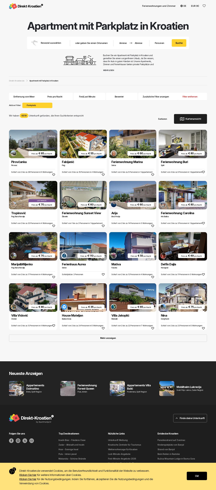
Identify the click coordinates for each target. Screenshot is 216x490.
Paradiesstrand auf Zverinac (171, 440)
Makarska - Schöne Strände (72, 458)
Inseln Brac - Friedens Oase (72, 440)
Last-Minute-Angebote (119, 454)
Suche (179, 42)
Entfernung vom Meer (26, 96)
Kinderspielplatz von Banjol (171, 444)
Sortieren (163, 119)
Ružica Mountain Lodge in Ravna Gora (176, 458)
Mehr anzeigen (108, 338)
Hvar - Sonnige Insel (68, 449)
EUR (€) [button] (195, 5)
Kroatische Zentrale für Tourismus (124, 444)
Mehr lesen (109, 70)
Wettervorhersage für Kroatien (123, 449)
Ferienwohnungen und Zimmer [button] (159, 5)
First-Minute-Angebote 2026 (122, 458)
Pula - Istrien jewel (67, 454)
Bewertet (119, 96)
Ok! (197, 475)
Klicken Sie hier (27, 475)
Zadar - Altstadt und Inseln (71, 444)
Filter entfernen (192, 96)
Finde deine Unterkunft (190, 418)
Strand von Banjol (166, 449)
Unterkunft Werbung (118, 440)
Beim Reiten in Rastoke (169, 454)
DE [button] (183, 5)
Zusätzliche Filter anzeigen (158, 96)
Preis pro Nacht (57, 96)
